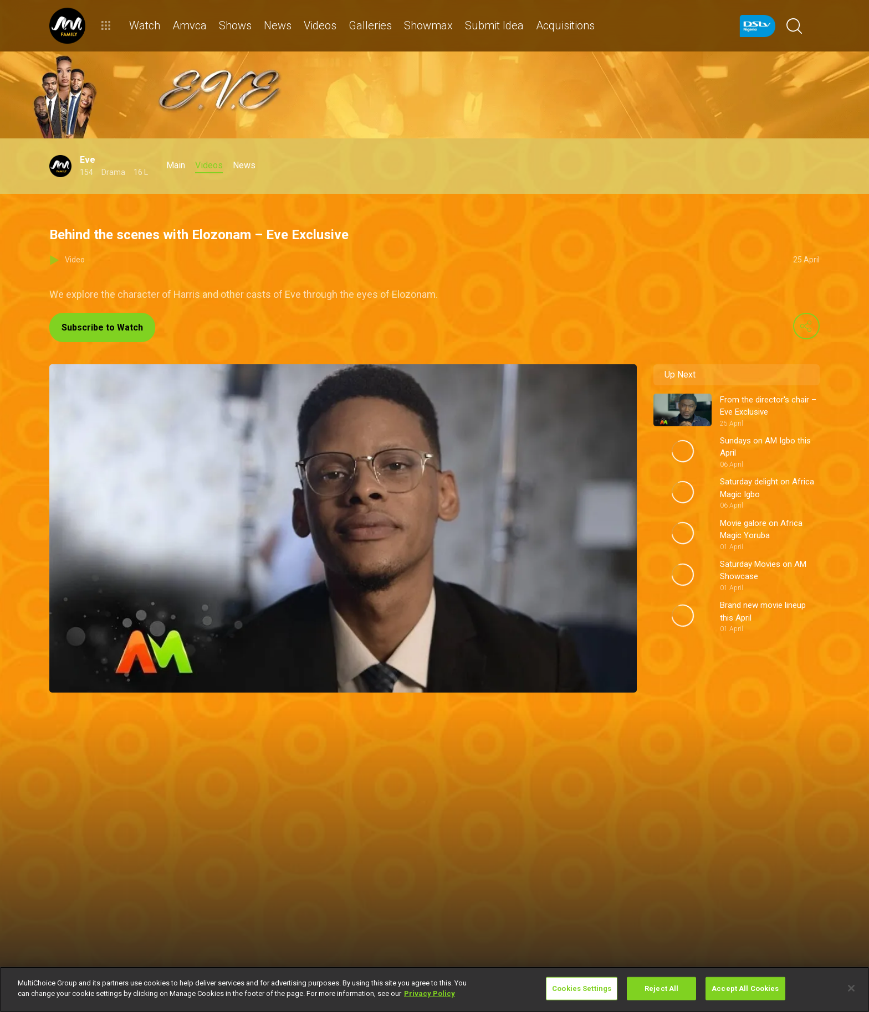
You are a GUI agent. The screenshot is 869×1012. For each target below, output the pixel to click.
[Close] (851, 988)
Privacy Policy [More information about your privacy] (429, 993)
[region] (434, 989)
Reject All (661, 988)
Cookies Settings (581, 988)
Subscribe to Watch (102, 327)
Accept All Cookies (745, 988)
